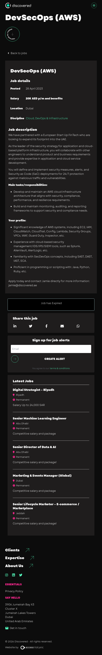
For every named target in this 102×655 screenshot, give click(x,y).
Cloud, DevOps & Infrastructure (47, 118)
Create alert (54, 359)
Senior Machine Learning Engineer (39, 418)
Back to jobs (19, 53)
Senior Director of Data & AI (34, 447)
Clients (12, 550)
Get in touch (18, 628)
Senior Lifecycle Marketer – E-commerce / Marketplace (46, 506)
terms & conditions (60, 368)
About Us (14, 566)
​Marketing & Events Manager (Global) (42, 476)
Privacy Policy (14, 591)
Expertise (14, 558)
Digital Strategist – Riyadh (33, 390)
